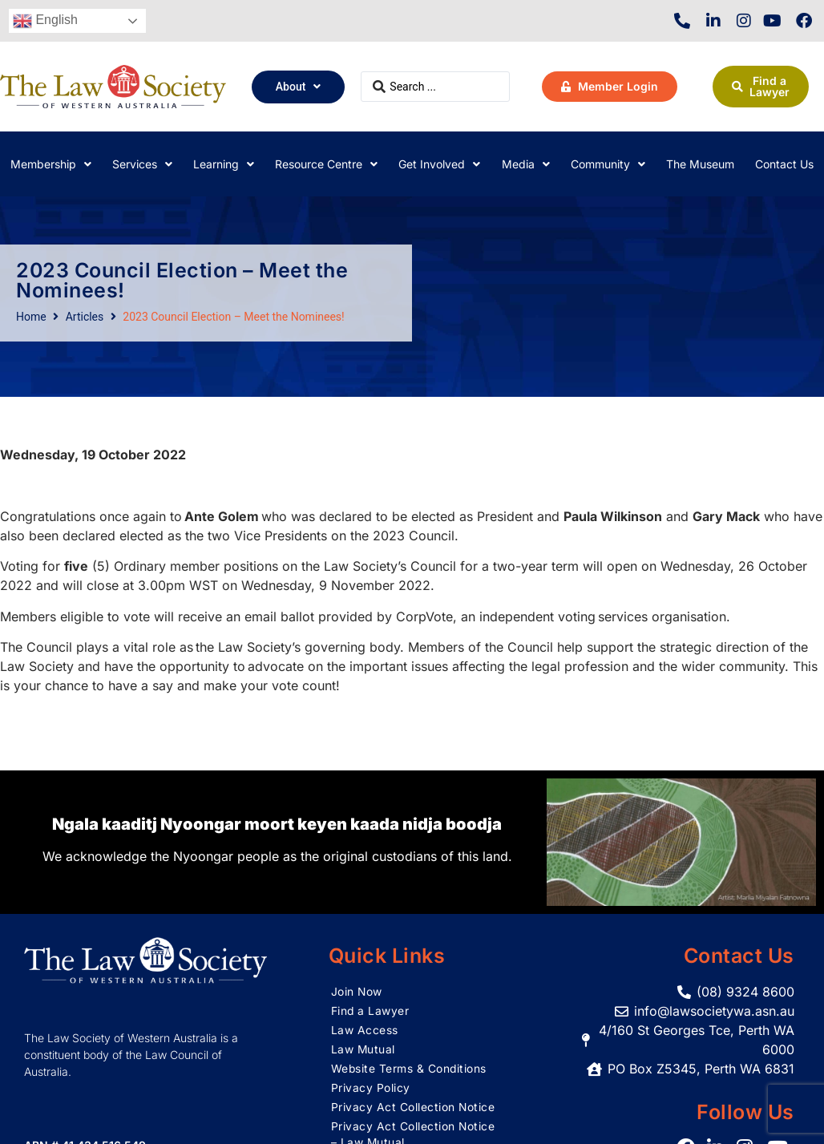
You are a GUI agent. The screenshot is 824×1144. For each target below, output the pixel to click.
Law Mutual (363, 1049)
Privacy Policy (370, 1087)
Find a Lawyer (370, 1010)
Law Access (364, 1030)
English (45, 20)
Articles (85, 316)
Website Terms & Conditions (409, 1068)
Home (31, 316)
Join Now (357, 991)
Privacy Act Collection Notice (413, 1107)
